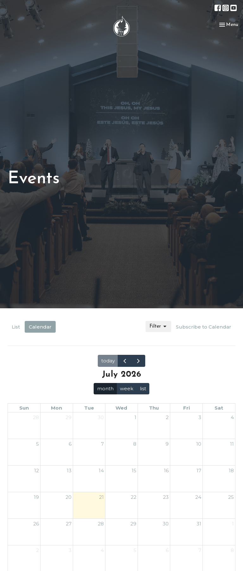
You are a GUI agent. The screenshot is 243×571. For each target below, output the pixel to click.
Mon (56, 408)
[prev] (125, 361)
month (105, 389)
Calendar (40, 327)
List (16, 327)
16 (166, 470)
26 (36, 524)
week (126, 389)
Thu (154, 408)
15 (134, 470)
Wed (121, 408)
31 (198, 524)
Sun (24, 408)
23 (166, 497)
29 (68, 417)
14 (101, 470)
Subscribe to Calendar (203, 327)
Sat (219, 408)
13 (69, 470)
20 (68, 497)
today (108, 361)
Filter (158, 326)
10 (198, 444)
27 (69, 524)
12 (36, 470)
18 (231, 470)
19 (36, 497)
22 (133, 497)
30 (101, 417)
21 (101, 497)
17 (198, 470)
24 (198, 497)
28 (36, 417)
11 (232, 444)
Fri (186, 408)
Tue (89, 408)
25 (231, 497)
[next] (138, 361)
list (143, 389)
